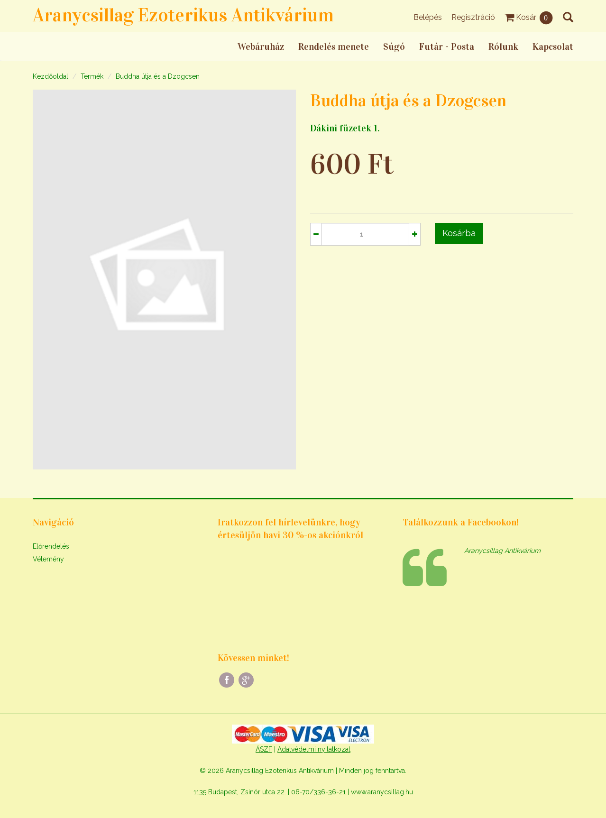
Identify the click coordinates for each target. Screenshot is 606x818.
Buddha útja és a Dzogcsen (158, 76)
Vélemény (48, 559)
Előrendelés (51, 546)
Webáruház (261, 46)
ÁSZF (264, 749)
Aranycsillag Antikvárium (502, 550)
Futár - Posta (446, 46)
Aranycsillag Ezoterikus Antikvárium (183, 15)
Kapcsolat (553, 46)
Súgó (394, 46)
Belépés (427, 17)
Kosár (529, 17)
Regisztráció (473, 17)
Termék (92, 76)
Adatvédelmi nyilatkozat (313, 749)
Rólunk (503, 46)
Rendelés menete (333, 46)
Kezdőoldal (50, 76)
